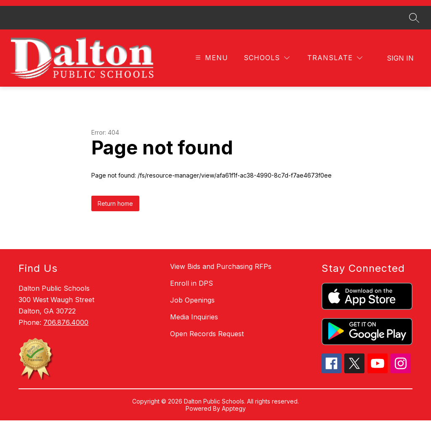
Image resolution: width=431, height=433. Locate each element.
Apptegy (234, 421)
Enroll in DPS (191, 296)
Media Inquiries (194, 329)
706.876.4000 (65, 335)
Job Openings (192, 312)
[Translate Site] (334, 71)
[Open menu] (210, 71)
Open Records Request (207, 346)
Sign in (400, 70)
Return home (115, 216)
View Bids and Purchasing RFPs (220, 279)
